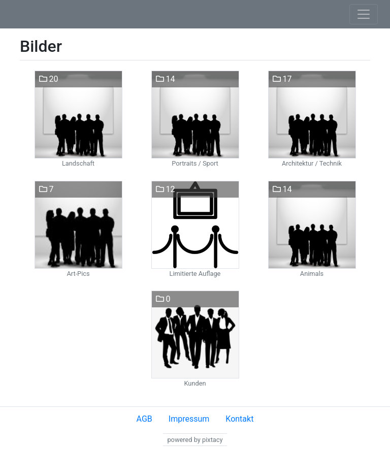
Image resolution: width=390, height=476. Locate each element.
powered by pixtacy (194, 439)
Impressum (189, 419)
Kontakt (239, 419)
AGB (144, 419)
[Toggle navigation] (363, 14)
